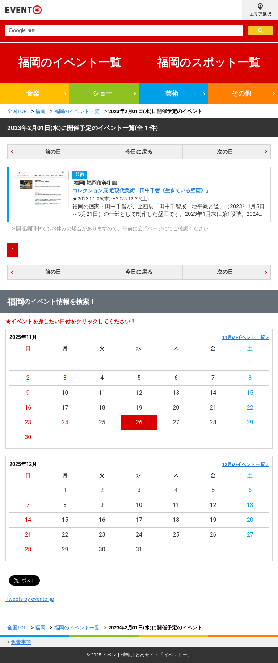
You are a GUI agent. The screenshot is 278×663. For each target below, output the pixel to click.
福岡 (40, 111)
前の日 (53, 151)
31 (139, 549)
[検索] (123, 31)
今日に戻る (138, 151)
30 (28, 437)
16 (28, 407)
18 (102, 407)
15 (250, 392)
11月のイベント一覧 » (245, 337)
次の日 (225, 151)
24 (65, 422)
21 (213, 407)
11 (102, 392)
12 (139, 392)
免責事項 (21, 642)
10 (65, 392)
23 (28, 422)
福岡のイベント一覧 (69, 62)
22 (250, 407)
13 (176, 392)
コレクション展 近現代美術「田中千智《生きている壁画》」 (141, 190)
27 (176, 422)
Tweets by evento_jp (29, 599)
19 (139, 407)
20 (176, 407)
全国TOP (17, 111)
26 (139, 422)
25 (102, 422)
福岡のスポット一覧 (208, 62)
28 (213, 422)
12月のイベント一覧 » (245, 464)
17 (65, 407)
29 (250, 422)
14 (213, 392)
